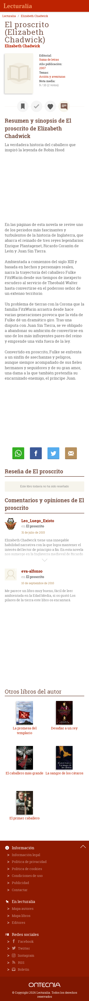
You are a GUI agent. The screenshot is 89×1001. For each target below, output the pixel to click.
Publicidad (20, 882)
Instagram (25, 955)
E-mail (71, 453)
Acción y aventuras (52, 77)
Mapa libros (21, 915)
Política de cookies (27, 868)
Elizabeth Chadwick (34, 16)
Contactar (20, 890)
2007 (42, 68)
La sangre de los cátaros (64, 773)
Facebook (25, 941)
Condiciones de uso (27, 875)
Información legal (26, 855)
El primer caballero (24, 818)
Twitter (23, 948)
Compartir (36, 453)
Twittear (53, 453)
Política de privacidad (29, 861)
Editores (18, 922)
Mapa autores (22, 908)
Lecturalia (9, 16)
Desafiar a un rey (64, 728)
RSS (20, 962)
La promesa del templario (25, 730)
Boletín (23, 969)
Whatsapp (18, 453)
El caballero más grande (24, 773)
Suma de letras (49, 60)
